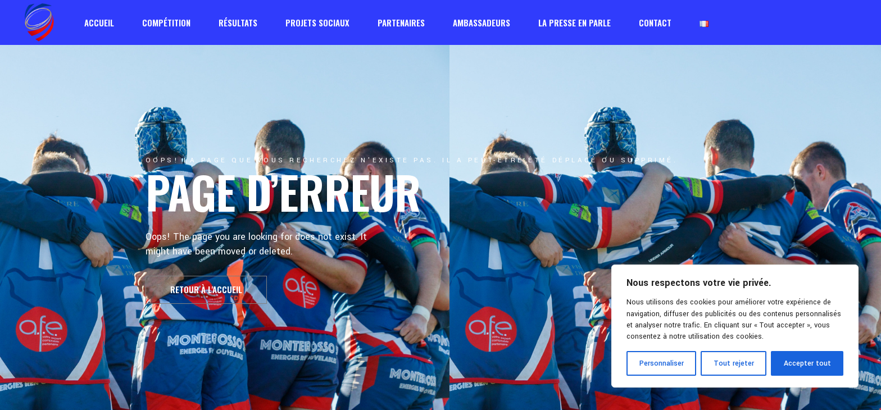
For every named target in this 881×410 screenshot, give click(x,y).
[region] (735, 326)
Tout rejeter (734, 363)
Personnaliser (661, 363)
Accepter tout (807, 363)
